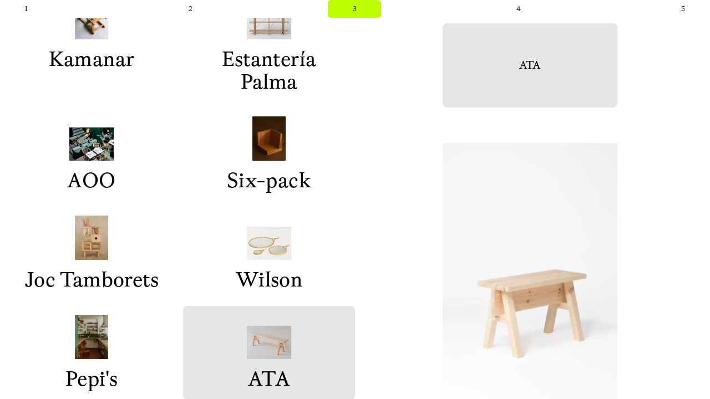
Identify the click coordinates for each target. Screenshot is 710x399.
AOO (91, 155)
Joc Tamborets (91, 255)
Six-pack (269, 155)
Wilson (269, 255)
